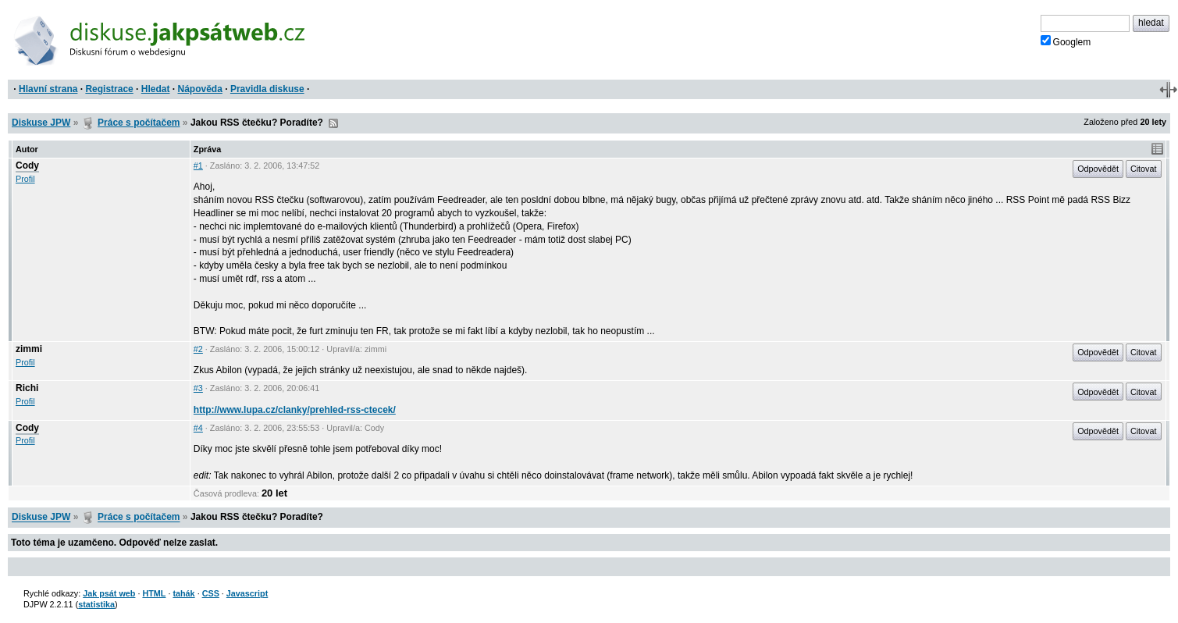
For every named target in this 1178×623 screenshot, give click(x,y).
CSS (210, 593)
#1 (198, 165)
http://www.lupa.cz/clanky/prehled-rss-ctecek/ (295, 409)
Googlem (1066, 41)
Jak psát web (109, 593)
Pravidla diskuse (267, 89)
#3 (198, 388)
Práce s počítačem (139, 122)
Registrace (109, 89)
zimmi (29, 349)
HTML (153, 593)
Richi (27, 388)
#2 (198, 349)
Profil (25, 178)
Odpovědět (1098, 168)
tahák (183, 593)
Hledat (155, 89)
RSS (333, 123)
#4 (198, 428)
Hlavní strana (48, 89)
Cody (27, 165)
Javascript (247, 593)
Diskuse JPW (41, 122)
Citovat (1143, 168)
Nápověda (200, 89)
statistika (96, 604)
